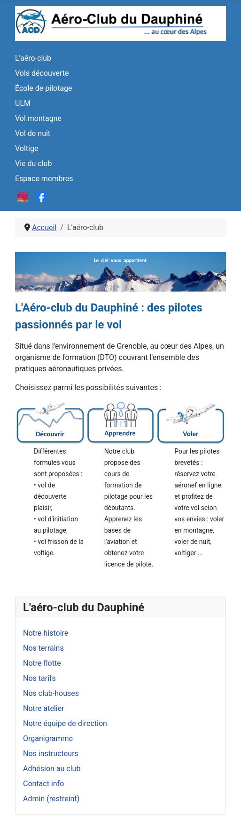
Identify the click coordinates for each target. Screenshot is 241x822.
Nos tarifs (39, 678)
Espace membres (44, 178)
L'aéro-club (33, 58)
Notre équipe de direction (65, 723)
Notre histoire (45, 633)
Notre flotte (42, 663)
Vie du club (33, 163)
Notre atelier (43, 708)
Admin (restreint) (51, 798)
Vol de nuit (32, 133)
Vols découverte (42, 73)
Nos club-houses (51, 693)
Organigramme (48, 738)
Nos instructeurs (50, 753)
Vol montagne (38, 118)
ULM (23, 103)
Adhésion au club (51, 768)
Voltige (26, 148)
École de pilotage (43, 88)
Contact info (43, 783)
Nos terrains (43, 648)
